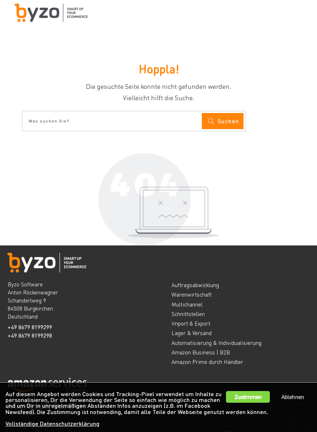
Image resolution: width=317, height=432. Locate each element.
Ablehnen (292, 395)
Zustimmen (248, 395)
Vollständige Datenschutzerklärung (52, 423)
